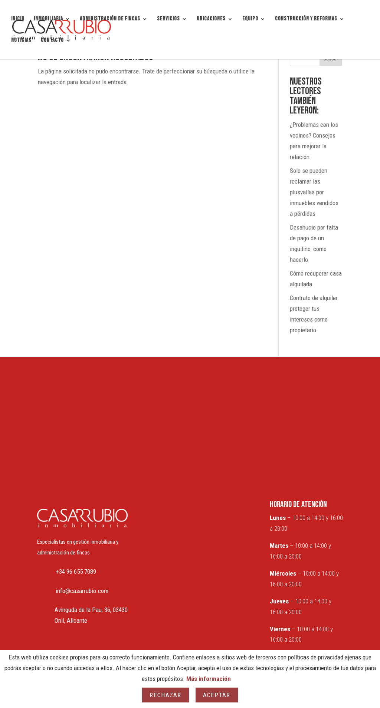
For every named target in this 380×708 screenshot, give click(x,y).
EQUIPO (250, 19)
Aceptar (216, 695)
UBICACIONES (211, 19)
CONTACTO (52, 41)
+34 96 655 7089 (76, 571)
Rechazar (165, 695)
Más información (208, 678)
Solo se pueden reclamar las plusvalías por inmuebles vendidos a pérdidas (314, 192)
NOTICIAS (21, 41)
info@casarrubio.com (82, 591)
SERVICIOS (168, 19)
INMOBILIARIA (48, 19)
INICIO (17, 19)
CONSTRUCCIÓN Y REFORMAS (306, 19)
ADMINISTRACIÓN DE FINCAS (110, 19)
